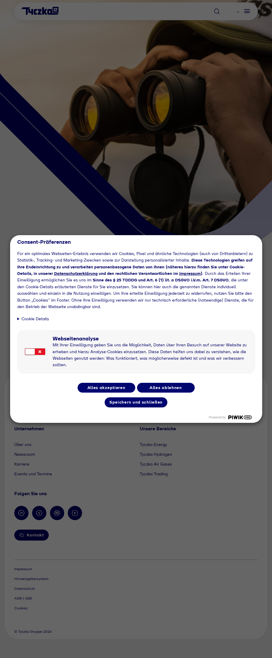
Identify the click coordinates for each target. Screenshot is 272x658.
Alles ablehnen (166, 387)
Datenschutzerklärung (76, 273)
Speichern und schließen (136, 402)
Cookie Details (35, 319)
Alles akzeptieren (106, 387)
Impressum (190, 273)
